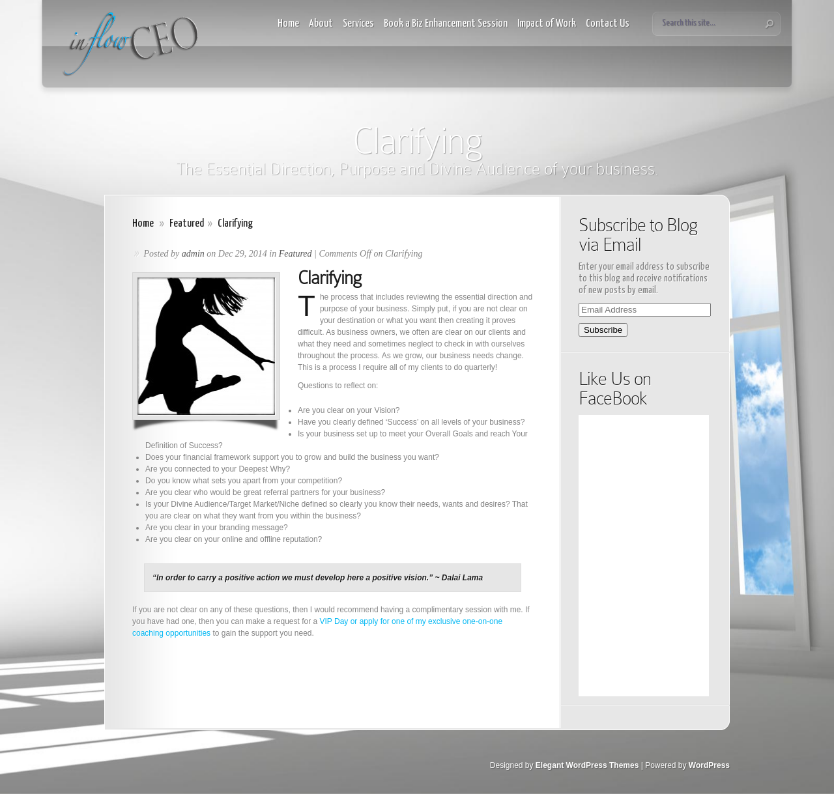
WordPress (709, 765)
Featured (186, 223)
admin (193, 254)
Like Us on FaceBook (615, 388)
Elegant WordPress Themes (587, 765)
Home (288, 23)
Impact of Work (546, 23)
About (321, 23)
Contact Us (607, 23)
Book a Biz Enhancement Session (446, 23)
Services (358, 23)
